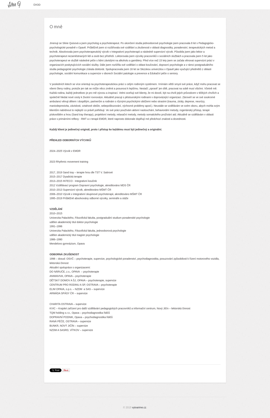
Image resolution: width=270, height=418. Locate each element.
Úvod (37, 4)
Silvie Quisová (16, 4)
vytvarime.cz (139, 407)
